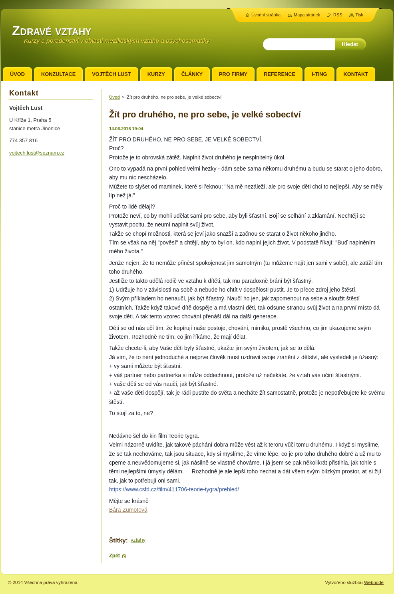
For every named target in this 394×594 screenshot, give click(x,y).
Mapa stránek (307, 14)
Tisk (359, 14)
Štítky (117, 540)
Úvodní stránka (266, 14)
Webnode (374, 582)
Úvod (114, 97)
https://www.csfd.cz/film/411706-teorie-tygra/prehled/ (174, 489)
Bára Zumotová (128, 510)
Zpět (114, 555)
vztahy (138, 540)
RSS (337, 14)
